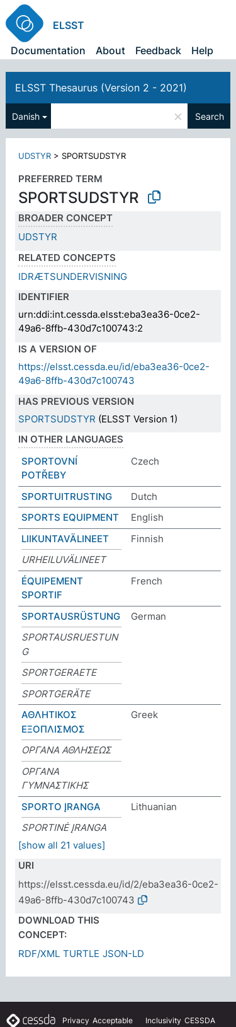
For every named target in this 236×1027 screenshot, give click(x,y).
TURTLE (81, 954)
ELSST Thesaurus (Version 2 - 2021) (101, 87)
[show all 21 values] (61, 845)
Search (209, 116)
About (110, 50)
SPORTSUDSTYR (57, 419)
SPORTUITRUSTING (66, 496)
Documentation (48, 50)
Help (202, 50)
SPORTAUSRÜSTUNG (70, 616)
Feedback (158, 50)
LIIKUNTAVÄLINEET (65, 539)
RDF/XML (39, 954)
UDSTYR (34, 156)
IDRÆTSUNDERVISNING (72, 276)
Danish (26, 116)
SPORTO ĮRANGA (61, 807)
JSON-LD (123, 954)
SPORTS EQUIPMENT (70, 517)
